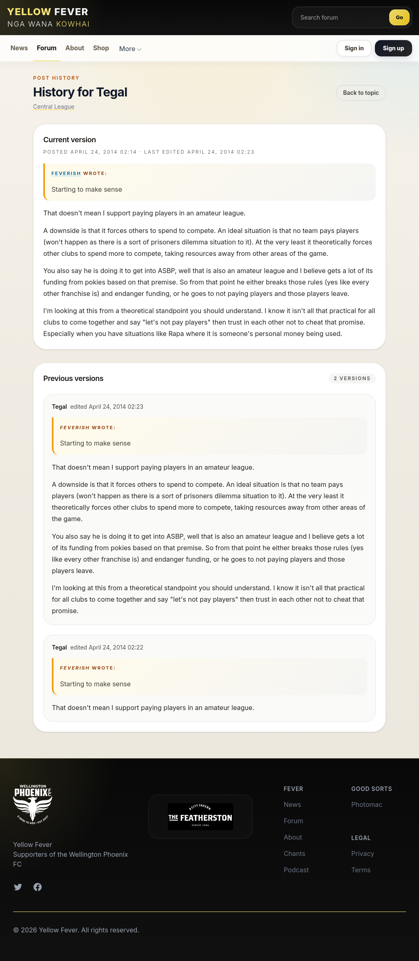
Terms (360, 870)
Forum (46, 48)
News (19, 48)
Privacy (362, 853)
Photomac (366, 804)
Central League (53, 106)
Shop (101, 48)
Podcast (296, 870)
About (74, 48)
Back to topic (361, 92)
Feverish (66, 173)
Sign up (393, 48)
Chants (294, 853)
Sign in (354, 48)
